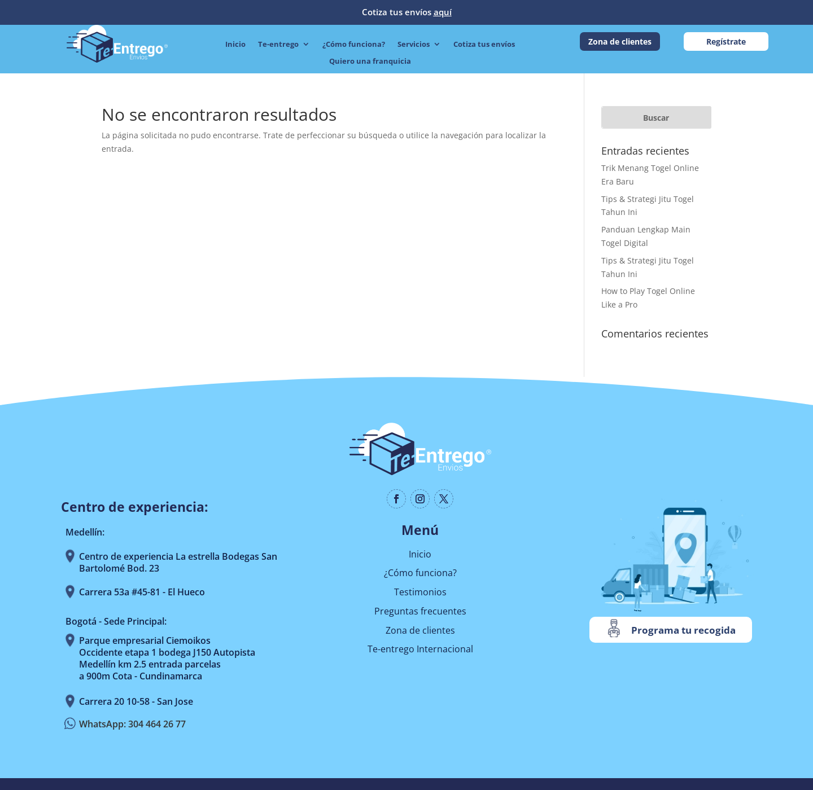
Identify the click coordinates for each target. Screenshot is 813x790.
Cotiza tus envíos (484, 44)
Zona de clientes (620, 41)
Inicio (235, 44)
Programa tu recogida (683, 630)
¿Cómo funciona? (353, 44)
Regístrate (726, 41)
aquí (443, 11)
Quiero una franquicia (370, 61)
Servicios (413, 44)
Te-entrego (278, 44)
